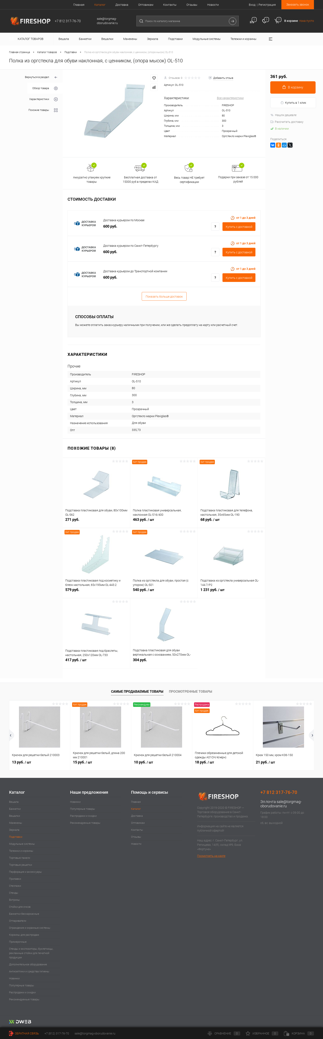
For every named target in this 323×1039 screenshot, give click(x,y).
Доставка (121, 4)
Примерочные (18, 941)
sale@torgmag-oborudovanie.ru (281, 803)
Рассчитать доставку (286, 121)
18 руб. (204, 762)
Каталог (99, 4)
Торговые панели (19, 857)
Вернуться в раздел (41, 77)
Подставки (15, 836)
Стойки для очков (19, 906)
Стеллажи (15, 885)
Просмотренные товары (190, 691)
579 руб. (96, 592)
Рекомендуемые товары (24, 999)
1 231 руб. (231, 592)
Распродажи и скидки (22, 992)
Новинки (14, 978)
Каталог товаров (30, 39)
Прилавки (15, 878)
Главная (78, 4)
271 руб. (96, 521)
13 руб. (21, 762)
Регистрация (267, 4)
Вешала (14, 801)
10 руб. (143, 762)
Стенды (13, 892)
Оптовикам (145, 4)
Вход (252, 4)
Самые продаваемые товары (137, 691)
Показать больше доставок (164, 296)
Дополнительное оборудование (28, 964)
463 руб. (164, 521)
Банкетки (15, 808)
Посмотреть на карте (211, 855)
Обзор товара (45, 88)
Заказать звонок (297, 4)
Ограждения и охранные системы (29, 927)
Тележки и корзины (21, 850)
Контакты (170, 4)
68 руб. (231, 521)
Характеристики (43, 99)
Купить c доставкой (239, 226)
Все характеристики (230, 98)
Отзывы (191, 4)
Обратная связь (24, 1033)
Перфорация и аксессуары (25, 871)
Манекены (15, 822)
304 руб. (164, 662)
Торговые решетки (20, 864)
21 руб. (265, 762)
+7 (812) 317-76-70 (56, 1033)
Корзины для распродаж (24, 934)
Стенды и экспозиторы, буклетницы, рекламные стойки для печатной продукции (31, 953)
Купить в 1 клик (293, 103)
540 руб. (164, 592)
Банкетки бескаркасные (24, 913)
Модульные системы (22, 843)
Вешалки (14, 815)
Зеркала (14, 829)
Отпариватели (17, 920)
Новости (213, 4)
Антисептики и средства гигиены (29, 971)
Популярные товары (21, 985)
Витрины (14, 899)
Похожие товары (43, 110)
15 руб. (82, 762)
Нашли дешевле (283, 115)
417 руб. (96, 662)
